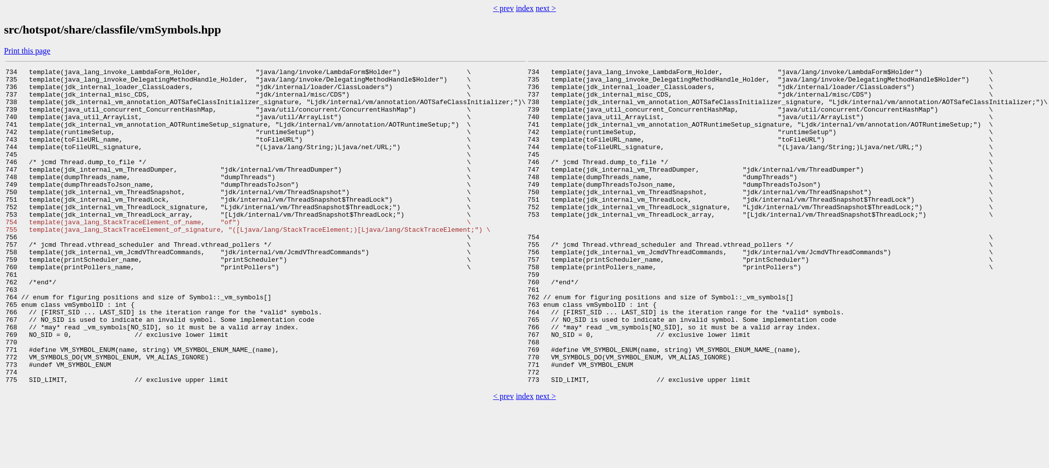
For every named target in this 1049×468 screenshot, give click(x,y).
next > (546, 8)
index (525, 8)
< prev (503, 8)
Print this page (27, 51)
